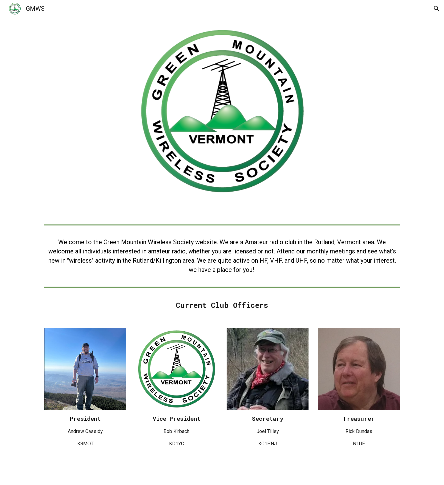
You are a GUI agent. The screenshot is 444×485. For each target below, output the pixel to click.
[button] (436, 8)
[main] (222, 256)
